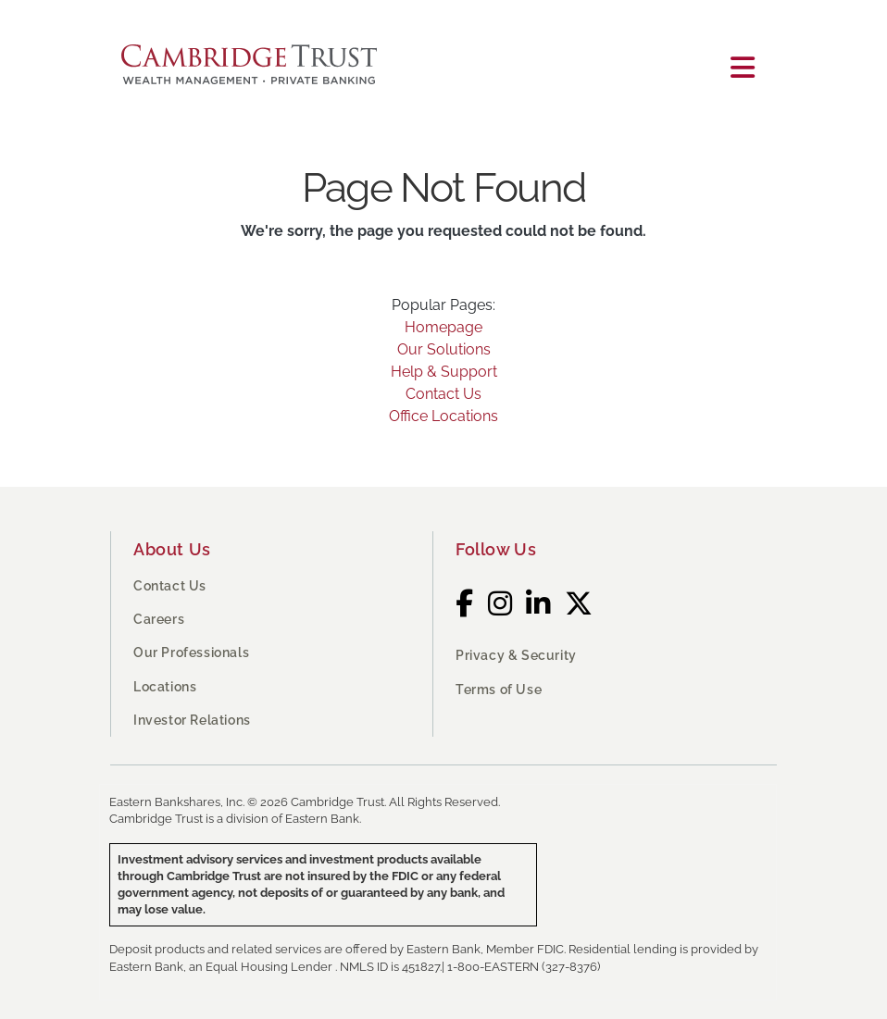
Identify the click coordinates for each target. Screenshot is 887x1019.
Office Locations (443, 416)
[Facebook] (465, 603)
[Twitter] (579, 603)
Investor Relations (192, 720)
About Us (172, 549)
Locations (164, 686)
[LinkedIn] (538, 603)
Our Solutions (444, 349)
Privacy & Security (516, 655)
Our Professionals (191, 652)
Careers (158, 619)
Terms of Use (499, 689)
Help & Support (444, 371)
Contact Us (443, 394)
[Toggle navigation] (742, 68)
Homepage (443, 327)
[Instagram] (500, 603)
